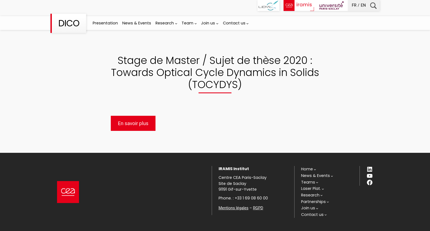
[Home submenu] (308, 169)
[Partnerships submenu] (315, 202)
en (363, 5)
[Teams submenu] (309, 182)
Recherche (373, 5)
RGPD (258, 208)
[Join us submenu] (217, 23)
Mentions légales (233, 208)
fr (354, 5)
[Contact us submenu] (247, 23)
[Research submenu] (176, 23)
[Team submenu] (195, 23)
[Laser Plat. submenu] (312, 188)
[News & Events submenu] (317, 176)
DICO (69, 23)
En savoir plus (133, 123)
